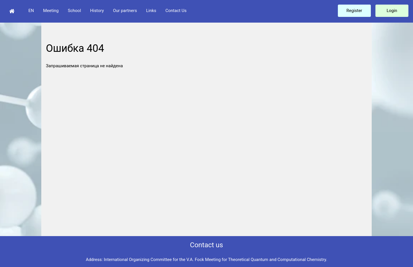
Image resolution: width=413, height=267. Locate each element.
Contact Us (176, 10)
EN (31, 10)
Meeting (51, 10)
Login (392, 10)
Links (151, 10)
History (97, 10)
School (74, 10)
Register (354, 10)
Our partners (125, 10)
